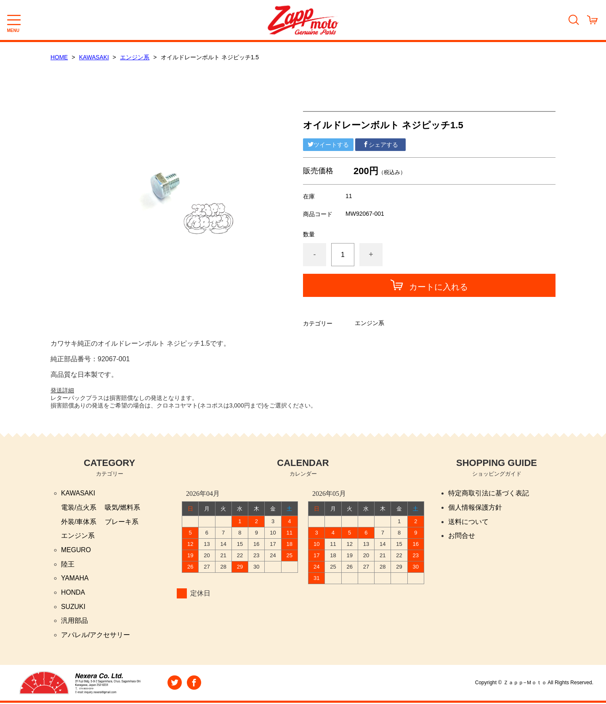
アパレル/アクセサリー (95, 636)
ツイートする (328, 144)
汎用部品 (74, 621)
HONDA (73, 593)
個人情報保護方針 (475, 507)
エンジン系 (135, 57)
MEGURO (76, 550)
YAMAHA (75, 578)
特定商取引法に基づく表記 (488, 493)
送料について (468, 521)
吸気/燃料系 (122, 507)
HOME (59, 57)
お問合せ (461, 536)
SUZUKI (73, 607)
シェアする (380, 144)
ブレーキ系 (121, 521)
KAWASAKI (95, 57)
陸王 (67, 564)
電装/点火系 (78, 507)
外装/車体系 (78, 521)
